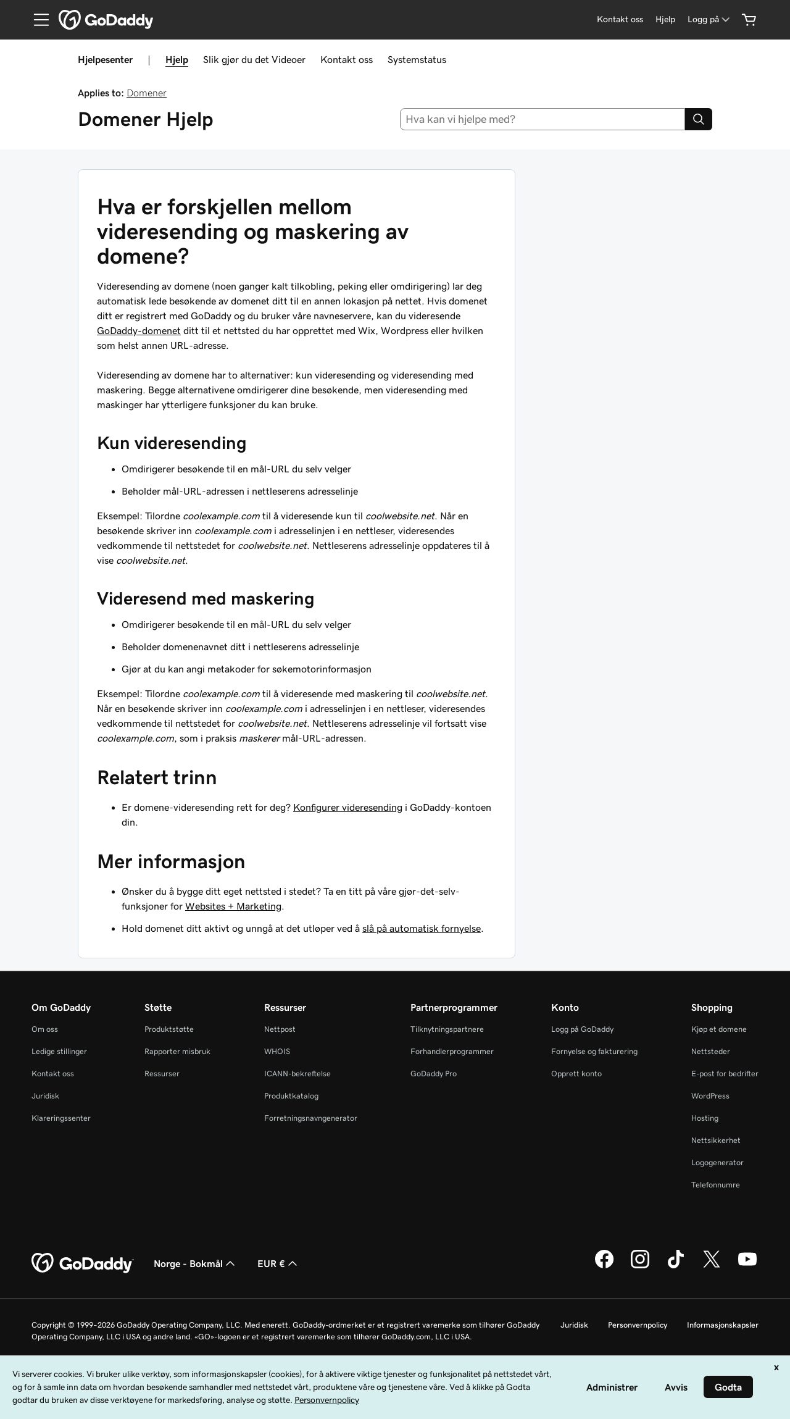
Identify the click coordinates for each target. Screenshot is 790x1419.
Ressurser (162, 1073)
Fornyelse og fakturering (594, 1051)
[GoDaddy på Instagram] (640, 1266)
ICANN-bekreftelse (297, 1073)
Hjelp (176, 59)
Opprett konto (576, 1073)
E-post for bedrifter (725, 1073)
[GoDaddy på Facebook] (604, 1266)
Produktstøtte (169, 1029)
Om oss (44, 1029)
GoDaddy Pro (433, 1073)
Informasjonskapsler (723, 1325)
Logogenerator (717, 1162)
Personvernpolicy (637, 1325)
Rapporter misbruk (177, 1051)
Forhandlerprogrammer (452, 1051)
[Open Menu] (36, 20)
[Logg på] (710, 19)
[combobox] (542, 119)
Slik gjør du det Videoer (254, 59)
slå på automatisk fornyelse (421, 928)
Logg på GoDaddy (582, 1029)
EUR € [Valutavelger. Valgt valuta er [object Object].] (278, 1263)
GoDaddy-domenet (139, 330)
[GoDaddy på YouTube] (747, 1266)
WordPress (710, 1096)
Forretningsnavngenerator (310, 1118)
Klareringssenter (61, 1118)
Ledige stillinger (59, 1051)
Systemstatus (417, 59)
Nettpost (280, 1029)
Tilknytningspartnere (447, 1029)
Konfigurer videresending (347, 807)
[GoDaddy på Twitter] (712, 1266)
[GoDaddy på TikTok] (676, 1266)
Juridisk (45, 1096)
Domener (147, 93)
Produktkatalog (291, 1096)
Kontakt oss (346, 59)
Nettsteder (710, 1051)
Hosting (704, 1118)
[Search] (698, 119)
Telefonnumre (715, 1185)
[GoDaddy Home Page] (82, 1263)
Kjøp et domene (719, 1029)
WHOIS (277, 1051)
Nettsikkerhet (716, 1140)
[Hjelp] (665, 19)
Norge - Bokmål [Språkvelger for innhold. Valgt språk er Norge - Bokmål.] (196, 1263)
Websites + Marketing (233, 906)
